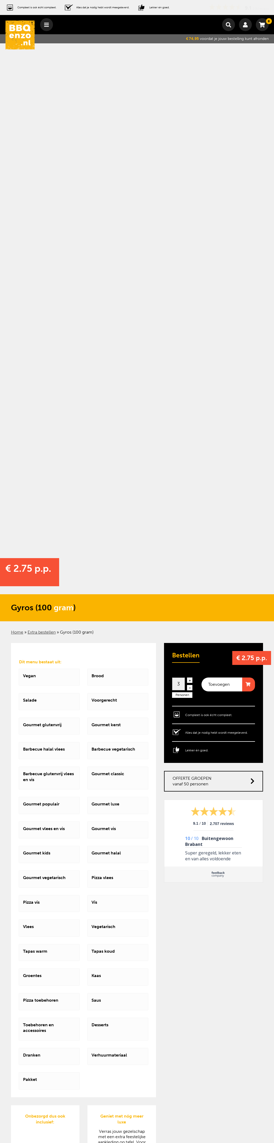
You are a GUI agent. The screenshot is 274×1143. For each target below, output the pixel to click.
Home (17, 632)
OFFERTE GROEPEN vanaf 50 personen (213, 781)
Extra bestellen (42, 632)
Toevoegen (219, 684)
